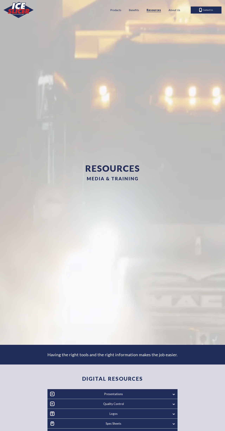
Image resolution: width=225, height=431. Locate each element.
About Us (174, 10)
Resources (154, 10)
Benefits (134, 10)
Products (115, 10)
